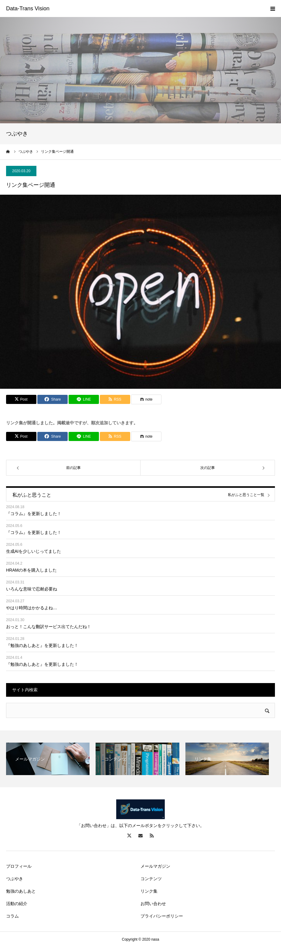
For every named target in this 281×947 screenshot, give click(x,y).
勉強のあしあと (21, 891)
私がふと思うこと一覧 (246, 495)
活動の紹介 (16, 903)
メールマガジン (155, 866)
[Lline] (84, 399)
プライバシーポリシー (161, 916)
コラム (12, 916)
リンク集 (148, 891)
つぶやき (14, 878)
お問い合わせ (153, 903)
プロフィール (19, 866)
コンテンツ (151, 878)
